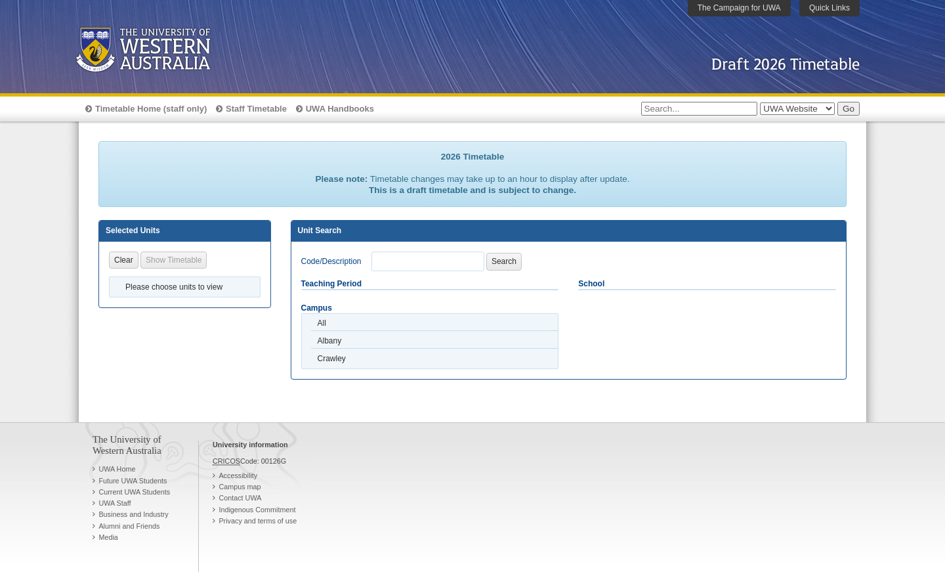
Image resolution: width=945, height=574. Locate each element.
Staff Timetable (256, 109)
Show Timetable (173, 260)
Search (504, 261)
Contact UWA (240, 498)
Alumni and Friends (128, 526)
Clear (123, 260)
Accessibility (238, 475)
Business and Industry (133, 514)
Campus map (240, 487)
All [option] (322, 323)
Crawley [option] (332, 358)
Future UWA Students (132, 481)
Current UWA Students (134, 492)
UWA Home (116, 469)
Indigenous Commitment (257, 510)
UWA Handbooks (340, 109)
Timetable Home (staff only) (151, 109)
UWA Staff (114, 503)
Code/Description (331, 261)
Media (107, 537)
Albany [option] (330, 340)
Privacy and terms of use (258, 521)
